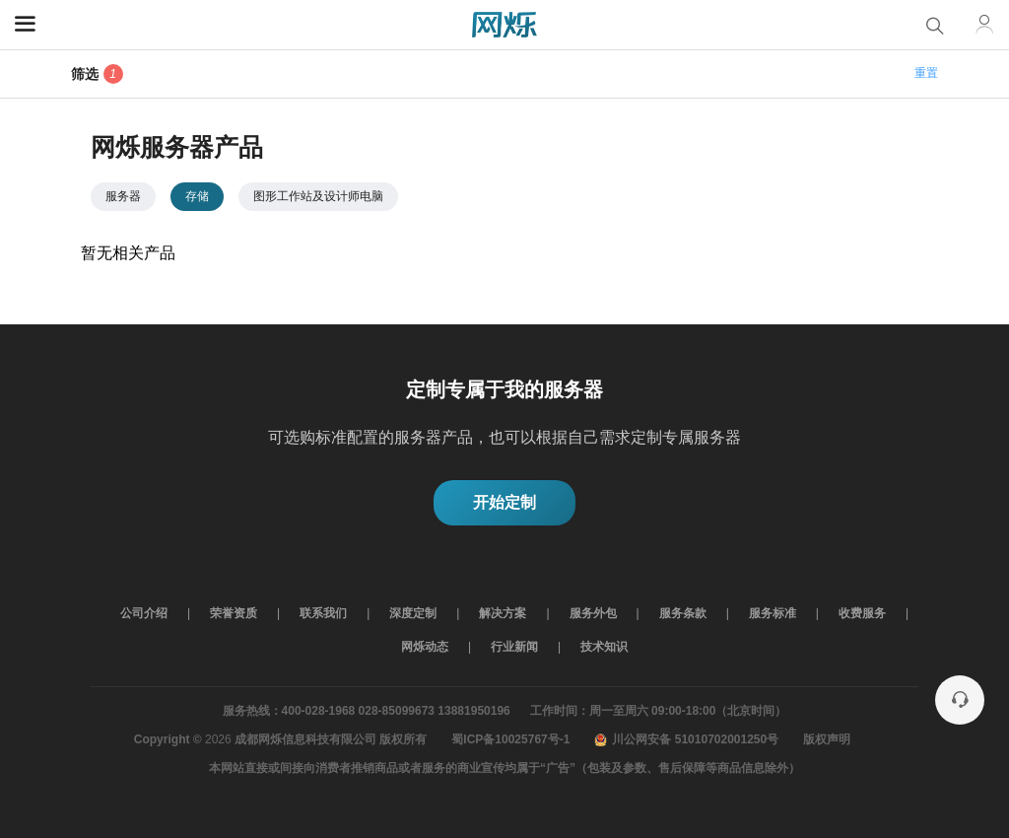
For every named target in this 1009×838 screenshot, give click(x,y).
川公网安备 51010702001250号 (686, 739)
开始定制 (504, 502)
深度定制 (413, 613)
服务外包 (593, 613)
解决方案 (502, 613)
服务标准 (772, 613)
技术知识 (604, 647)
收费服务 (862, 613)
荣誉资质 (233, 613)
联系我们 (323, 613)
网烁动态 (424, 647)
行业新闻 (514, 647)
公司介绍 (144, 613)
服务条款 (682, 613)
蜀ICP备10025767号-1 (510, 739)
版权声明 (826, 739)
